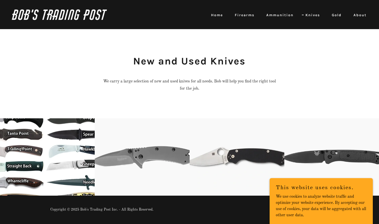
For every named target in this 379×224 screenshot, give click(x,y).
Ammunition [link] (280, 15)
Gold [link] (337, 15)
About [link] (360, 15)
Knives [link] (312, 15)
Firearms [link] (244, 15)
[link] (99, 19)
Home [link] (217, 15)
